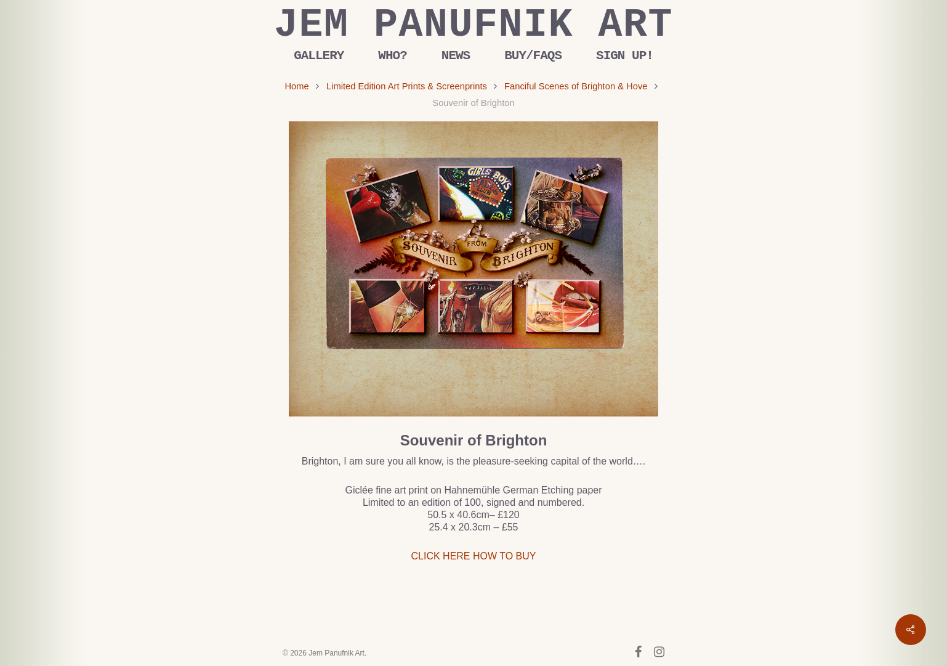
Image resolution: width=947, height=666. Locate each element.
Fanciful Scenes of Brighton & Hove (575, 86)
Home (296, 86)
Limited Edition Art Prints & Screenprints (406, 86)
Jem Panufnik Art (473, 25)
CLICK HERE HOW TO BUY (473, 556)
